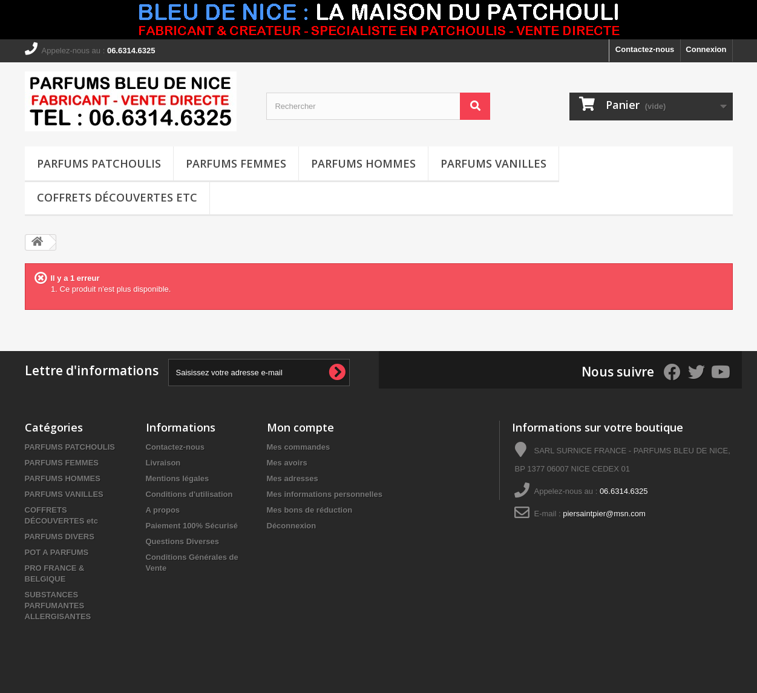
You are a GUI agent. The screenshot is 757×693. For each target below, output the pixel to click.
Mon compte (300, 427)
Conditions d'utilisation (189, 494)
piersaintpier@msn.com (604, 513)
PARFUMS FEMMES (236, 163)
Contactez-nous (645, 49)
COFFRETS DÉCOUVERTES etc (117, 197)
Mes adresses (292, 478)
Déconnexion (291, 525)
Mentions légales (177, 478)
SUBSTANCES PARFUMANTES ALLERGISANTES (58, 605)
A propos (163, 509)
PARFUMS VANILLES (493, 163)
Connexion (706, 49)
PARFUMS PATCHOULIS (99, 163)
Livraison (163, 462)
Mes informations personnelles (324, 494)
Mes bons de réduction (310, 509)
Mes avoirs (287, 462)
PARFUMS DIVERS (59, 536)
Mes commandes (298, 447)
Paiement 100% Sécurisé (192, 525)
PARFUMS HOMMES (363, 163)
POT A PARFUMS (57, 552)
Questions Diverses (182, 541)
